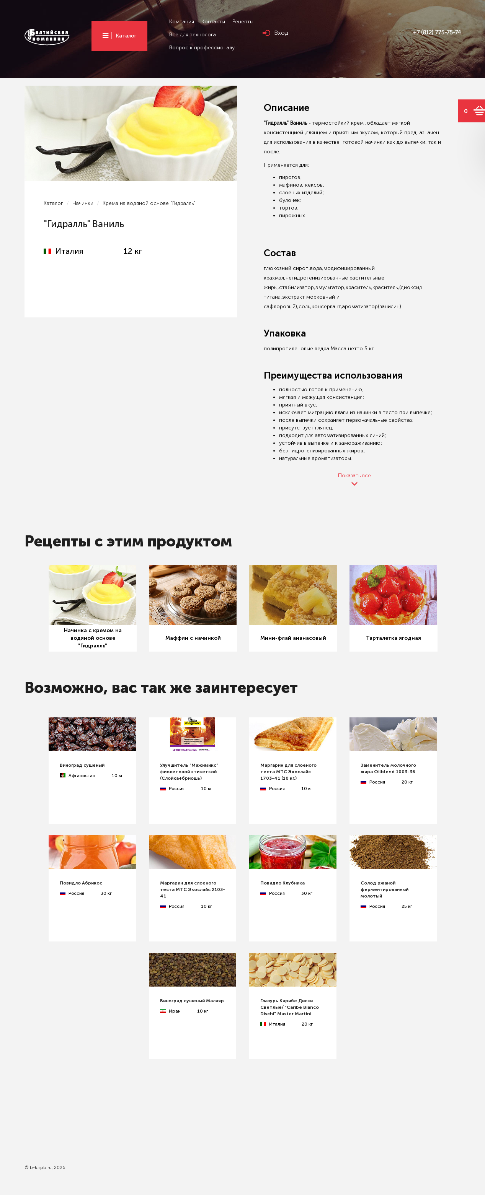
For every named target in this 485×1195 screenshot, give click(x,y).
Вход (281, 32)
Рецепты (242, 21)
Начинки (82, 203)
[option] (92, 608)
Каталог (126, 36)
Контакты (213, 21)
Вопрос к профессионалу (202, 47)
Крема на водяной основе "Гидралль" (149, 203)
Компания (181, 21)
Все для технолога (192, 34)
